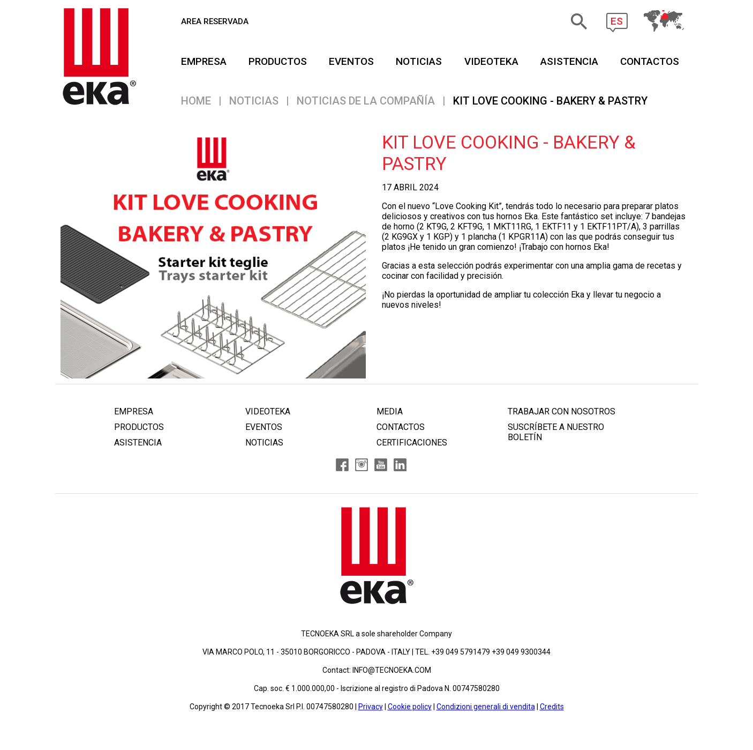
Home (196, 100)
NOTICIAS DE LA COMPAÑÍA (366, 100)
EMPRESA (204, 61)
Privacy (370, 706)
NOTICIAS (419, 61)
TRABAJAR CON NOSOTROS (561, 411)
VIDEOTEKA (491, 61)
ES (617, 21)
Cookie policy (410, 706)
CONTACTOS (649, 61)
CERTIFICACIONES (411, 442)
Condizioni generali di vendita (485, 706)
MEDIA (389, 411)
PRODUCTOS (278, 61)
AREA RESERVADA (215, 21)
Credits (552, 706)
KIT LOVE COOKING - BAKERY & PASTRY (550, 100)
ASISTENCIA (569, 61)
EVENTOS (351, 61)
